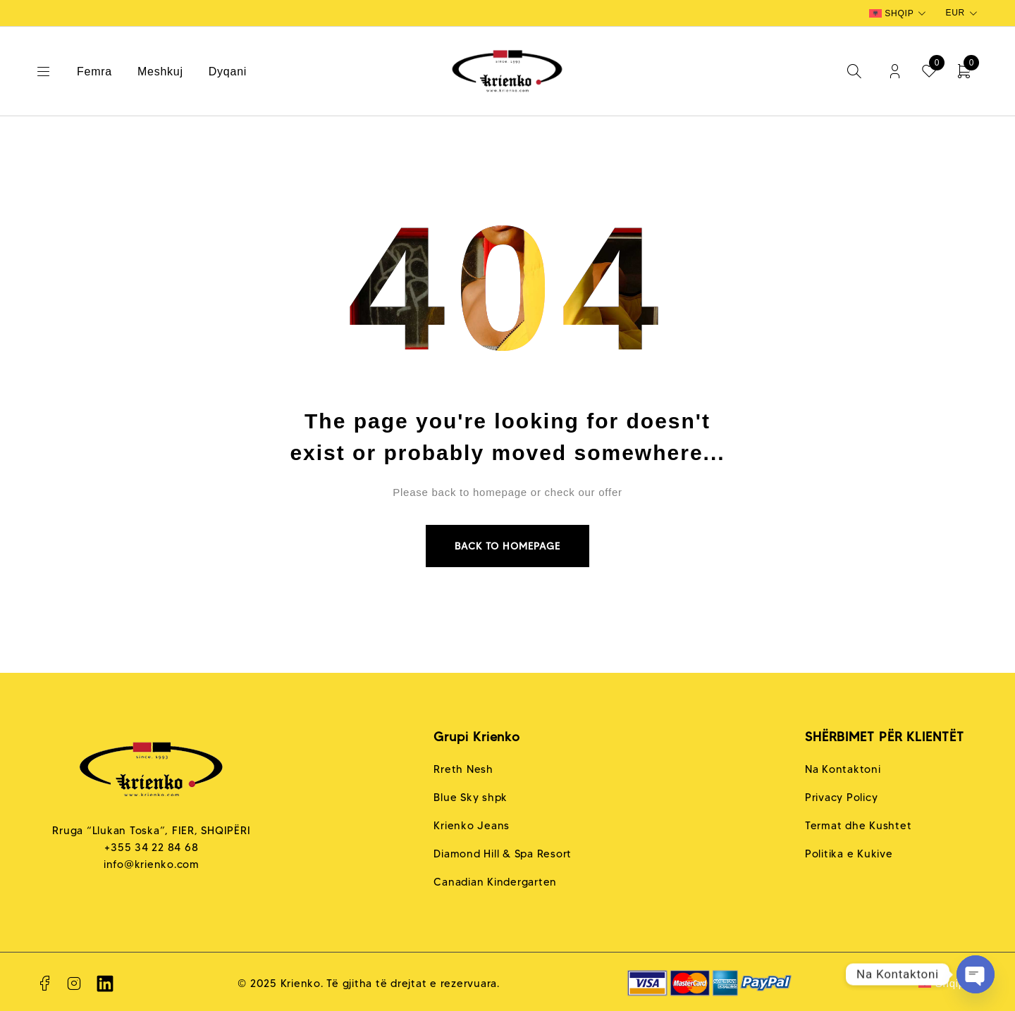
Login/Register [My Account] (895, 71)
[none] (899, 13)
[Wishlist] (929, 71)
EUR (955, 13)
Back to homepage (507, 546)
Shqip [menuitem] (899, 13)
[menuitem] (899, 13)
